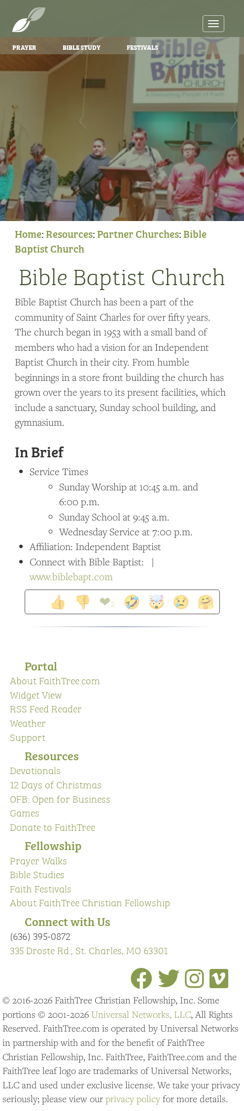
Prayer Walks (38, 860)
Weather (28, 722)
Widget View (36, 694)
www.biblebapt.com (71, 576)
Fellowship (53, 844)
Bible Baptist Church (122, 275)
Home (28, 233)
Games (24, 812)
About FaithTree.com (55, 680)
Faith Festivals (40, 888)
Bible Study (82, 47)
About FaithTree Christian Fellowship (90, 902)
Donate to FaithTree (52, 826)
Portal (41, 665)
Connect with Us (67, 920)
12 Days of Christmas (56, 784)
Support (27, 737)
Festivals (142, 47)
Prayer (24, 47)
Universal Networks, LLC (141, 1014)
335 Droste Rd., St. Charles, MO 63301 (89, 950)
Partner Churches (138, 233)
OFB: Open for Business (60, 798)
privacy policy (132, 1099)
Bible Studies (37, 874)
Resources (69, 233)
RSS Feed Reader (46, 708)
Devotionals (35, 770)
